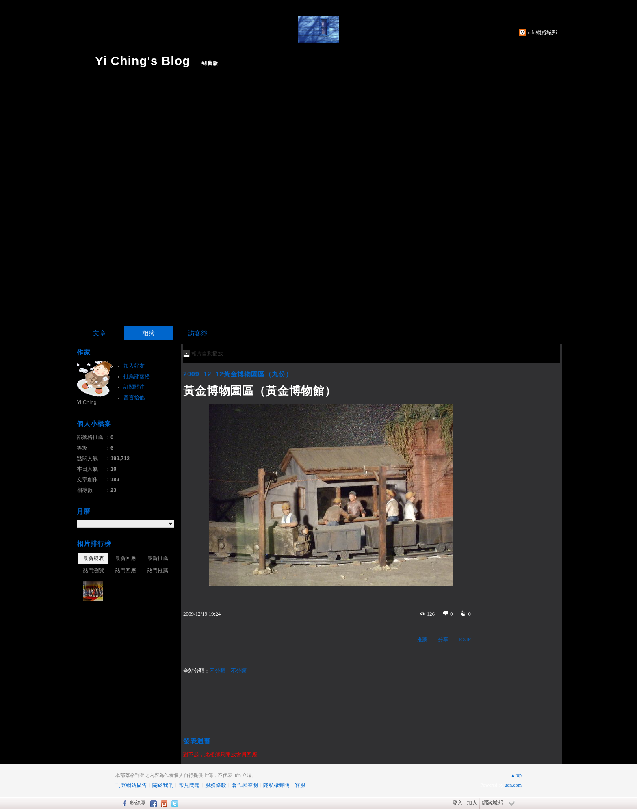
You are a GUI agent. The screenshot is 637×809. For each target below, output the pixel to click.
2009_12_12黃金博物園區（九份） (237, 374)
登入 (457, 803)
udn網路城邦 (542, 32)
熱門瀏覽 (93, 570)
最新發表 (93, 558)
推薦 (422, 639)
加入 (472, 803)
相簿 (148, 333)
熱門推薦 (157, 570)
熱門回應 (125, 570)
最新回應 (125, 558)
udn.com (513, 785)
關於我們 (162, 785)
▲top (516, 775)
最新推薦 (157, 558)
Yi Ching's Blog (142, 60)
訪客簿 (198, 333)
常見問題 (189, 785)
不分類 (217, 671)
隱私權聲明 (276, 785)
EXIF (465, 639)
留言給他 (134, 397)
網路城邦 (492, 803)
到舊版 (210, 63)
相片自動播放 (207, 353)
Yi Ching (87, 402)
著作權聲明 (245, 785)
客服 (300, 785)
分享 (443, 639)
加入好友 (134, 366)
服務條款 (215, 785)
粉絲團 (138, 803)
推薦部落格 (137, 376)
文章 (99, 333)
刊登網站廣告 (131, 785)
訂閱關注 (134, 387)
